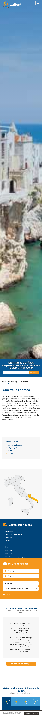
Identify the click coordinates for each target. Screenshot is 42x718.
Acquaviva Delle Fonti (13, 528)
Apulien (25, 381)
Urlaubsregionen (14, 381)
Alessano (8, 531)
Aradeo (8, 537)
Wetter (11, 444)
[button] (21, 576)
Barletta (8, 543)
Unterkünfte (13, 441)
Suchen (33, 372)
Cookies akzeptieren (31, 713)
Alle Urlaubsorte (15, 438)
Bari (6, 540)
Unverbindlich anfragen (21, 657)
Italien (4, 381)
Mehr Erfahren (13, 716)
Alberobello (9, 524)
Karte (10, 447)
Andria (7, 534)
